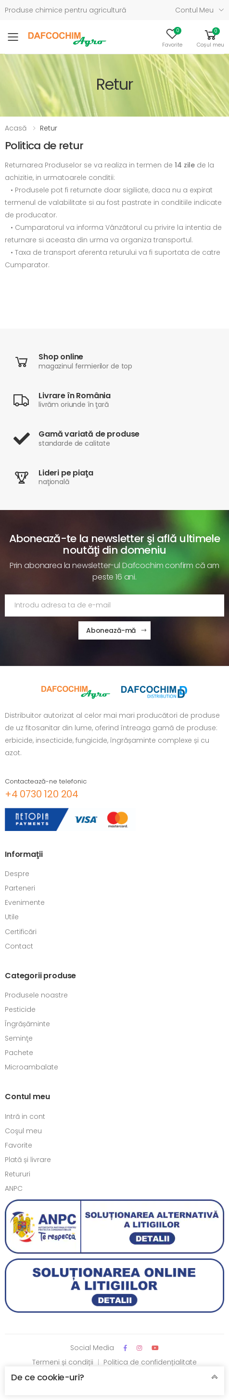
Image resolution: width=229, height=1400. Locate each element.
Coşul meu (23, 1131)
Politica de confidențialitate (150, 1362)
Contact (19, 946)
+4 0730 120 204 (41, 794)
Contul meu (194, 10)
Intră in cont (25, 1116)
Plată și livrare (28, 1159)
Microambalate (31, 1067)
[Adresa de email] (114, 605)
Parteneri (20, 888)
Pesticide (20, 1009)
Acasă (15, 128)
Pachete (19, 1052)
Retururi (17, 1174)
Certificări (21, 932)
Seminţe (19, 1038)
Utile (12, 917)
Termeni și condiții (62, 1362)
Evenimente (25, 902)
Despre (17, 873)
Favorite (18, 1145)
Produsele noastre (36, 995)
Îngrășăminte (27, 1024)
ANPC (14, 1188)
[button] (210, 37)
